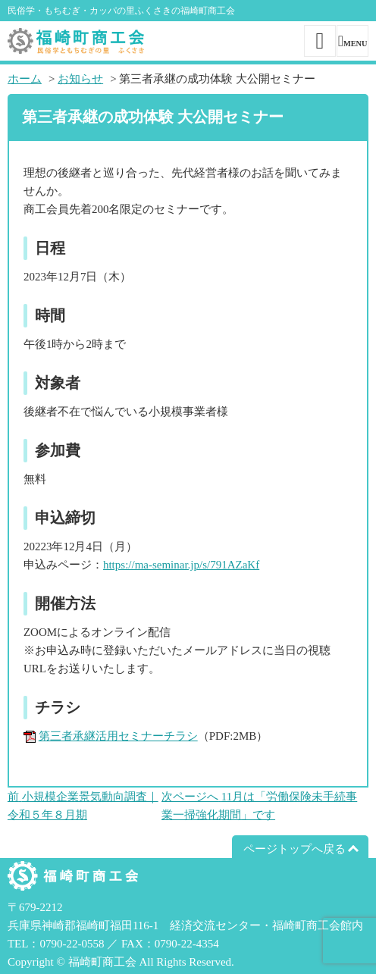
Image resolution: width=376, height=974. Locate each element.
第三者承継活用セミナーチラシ (118, 736)
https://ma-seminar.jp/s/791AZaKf (181, 565)
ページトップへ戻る (294, 849)
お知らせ (80, 79)
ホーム (25, 79)
